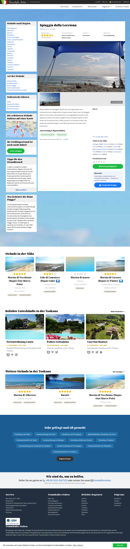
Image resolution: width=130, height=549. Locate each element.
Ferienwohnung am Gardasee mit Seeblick (35, 446)
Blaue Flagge (11, 86)
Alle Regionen (12, 28)
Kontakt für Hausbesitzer (14, 503)
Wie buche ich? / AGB (13, 498)
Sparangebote (53, 512)
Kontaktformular (100, 480)
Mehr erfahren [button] (78, 545)
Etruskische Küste (13, 106)
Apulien (9, 33)
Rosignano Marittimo (102, 149)
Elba (83, 514)
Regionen (106, 6)
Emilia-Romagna (13, 37)
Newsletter (10, 501)
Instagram (117, 503)
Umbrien (84, 510)
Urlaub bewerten (54, 510)
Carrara (95, 147)
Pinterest (117, 505)
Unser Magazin (53, 501)
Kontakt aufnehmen (55, 503)
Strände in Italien (122, 6)
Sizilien (9, 60)
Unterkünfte (77, 6)
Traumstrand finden (55, 505)
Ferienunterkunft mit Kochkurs (65, 452)
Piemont (10, 55)
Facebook (117, 498)
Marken (9, 53)
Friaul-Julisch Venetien (15, 40)
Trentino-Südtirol (13, 65)
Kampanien (11, 44)
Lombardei (11, 51)
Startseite (65, 6)
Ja (63, 139)
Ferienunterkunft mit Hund (27, 440)
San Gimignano (117, 152)
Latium (9, 46)
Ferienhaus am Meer (22, 434)
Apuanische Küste (13, 104)
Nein (67, 139)
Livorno (104, 147)
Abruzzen (10, 30)
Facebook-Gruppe (108, 185)
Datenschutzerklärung (13, 510)
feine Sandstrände (13, 88)
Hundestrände (12, 83)
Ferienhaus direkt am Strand (81, 440)
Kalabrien (10, 42)
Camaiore (106, 144)
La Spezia (115, 147)
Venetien (10, 67)
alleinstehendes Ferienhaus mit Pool (101, 434)
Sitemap (9, 512)
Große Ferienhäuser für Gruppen (69, 446)
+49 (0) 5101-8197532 (55, 480)
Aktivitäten (92, 6)
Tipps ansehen (20, 190)
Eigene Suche (65, 459)
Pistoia (115, 149)
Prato (94, 152)
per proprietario (116, 2)
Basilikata (10, 35)
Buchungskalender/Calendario (16, 505)
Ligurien (10, 49)
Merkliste (126, 2)
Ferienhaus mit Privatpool (71, 434)
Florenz (100, 154)
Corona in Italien (54, 514)
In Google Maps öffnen (101, 137)
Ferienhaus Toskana (106, 440)
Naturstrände (12, 81)
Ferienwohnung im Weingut (53, 440)
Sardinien (10, 58)
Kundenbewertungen (55, 508)
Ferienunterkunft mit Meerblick (99, 446)
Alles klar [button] (120, 545)
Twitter (116, 501)
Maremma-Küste (13, 109)
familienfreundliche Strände (17, 90)
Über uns (105, 2)
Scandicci (104, 152)
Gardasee (10, 69)
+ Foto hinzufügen (117, 102)
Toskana (42, 29)
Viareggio (95, 144)
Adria (9, 102)
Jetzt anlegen (16, 151)
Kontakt (97, 2)
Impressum (10, 508)
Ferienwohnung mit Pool (46, 434)
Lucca (116, 144)
